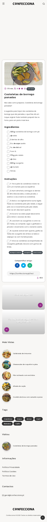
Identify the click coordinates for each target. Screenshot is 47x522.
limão (11, 171)
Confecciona (10, 515)
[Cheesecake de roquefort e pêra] (6, 364)
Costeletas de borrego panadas (25, 446)
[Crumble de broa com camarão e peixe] (6, 397)
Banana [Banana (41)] (7, 424)
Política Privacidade (11, 467)
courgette (15, 163)
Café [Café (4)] (18, 424)
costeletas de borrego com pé (23, 132)
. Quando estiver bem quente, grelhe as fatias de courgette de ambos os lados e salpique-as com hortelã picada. (25, 234)
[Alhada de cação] (6, 386)
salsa (12, 136)
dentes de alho (15, 139)
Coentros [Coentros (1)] (8, 419)
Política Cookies (9, 471)
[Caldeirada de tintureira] (6, 354)
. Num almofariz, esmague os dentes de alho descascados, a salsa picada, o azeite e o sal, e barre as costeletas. (23, 194)
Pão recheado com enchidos (24, 375)
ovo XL (11, 151)
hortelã (13, 167)
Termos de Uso (8, 476)
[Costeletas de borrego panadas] (6, 446)
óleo (11, 159)
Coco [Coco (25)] (19, 419)
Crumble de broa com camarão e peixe (28, 397)
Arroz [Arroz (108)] (29, 419)
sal (14, 147)
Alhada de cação (19, 386)
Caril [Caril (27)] (38, 419)
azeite (16, 143)
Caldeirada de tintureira (22, 353)
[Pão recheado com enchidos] (6, 375)
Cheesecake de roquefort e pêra (25, 364)
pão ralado (15, 155)
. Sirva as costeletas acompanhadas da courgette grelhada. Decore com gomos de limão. (24, 244)
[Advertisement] (23, 32)
